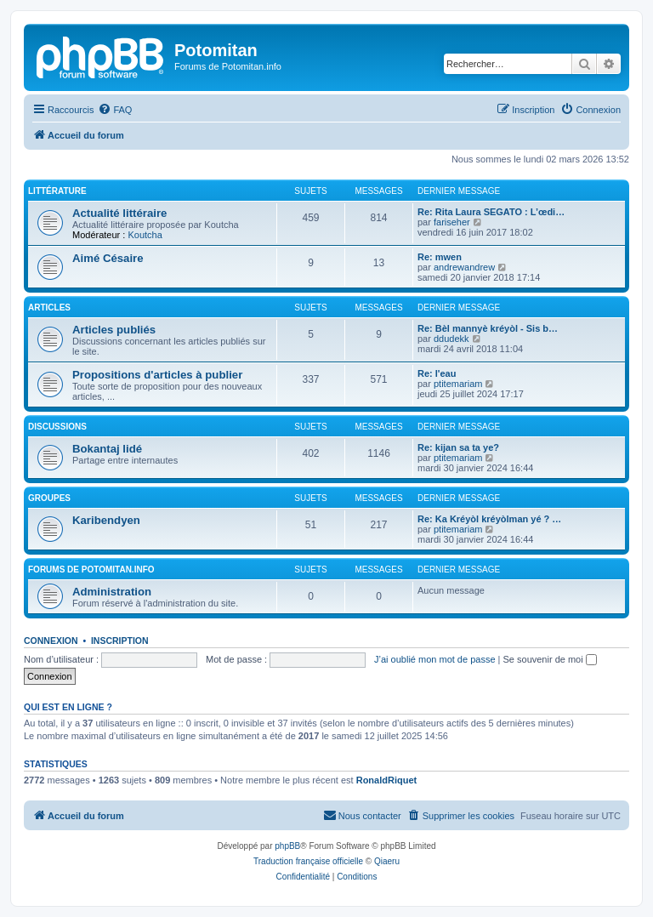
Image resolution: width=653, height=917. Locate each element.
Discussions (57, 426)
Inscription (120, 640)
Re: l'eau (436, 373)
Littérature (57, 191)
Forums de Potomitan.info (91, 569)
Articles (49, 307)
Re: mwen (439, 257)
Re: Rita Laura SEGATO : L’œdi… (491, 212)
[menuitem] (115, 110)
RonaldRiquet (386, 780)
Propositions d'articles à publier (157, 374)
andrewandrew (464, 267)
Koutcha (145, 235)
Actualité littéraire (119, 213)
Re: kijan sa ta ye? (458, 447)
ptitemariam (458, 384)
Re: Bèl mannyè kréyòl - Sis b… (487, 328)
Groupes (49, 498)
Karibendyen (106, 520)
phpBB (287, 846)
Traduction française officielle (308, 861)
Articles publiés (114, 329)
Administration (111, 591)
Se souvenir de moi (550, 659)
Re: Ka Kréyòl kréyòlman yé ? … (489, 519)
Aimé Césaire (108, 258)
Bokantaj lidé (107, 448)
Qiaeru (387, 861)
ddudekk (451, 338)
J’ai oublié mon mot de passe (434, 659)
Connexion (51, 640)
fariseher (452, 222)
